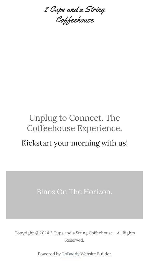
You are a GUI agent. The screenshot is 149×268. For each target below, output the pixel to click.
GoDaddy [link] (70, 253)
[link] (74, 14)
